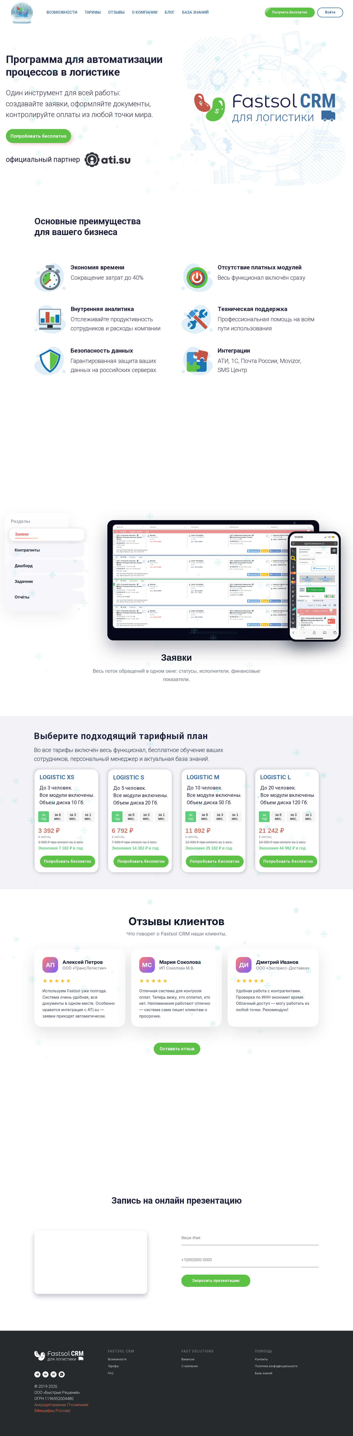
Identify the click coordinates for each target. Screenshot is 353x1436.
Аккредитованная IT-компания (61, 1404)
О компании (144, 12)
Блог (170, 12)
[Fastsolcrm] (37, 1374)
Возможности (62, 12)
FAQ (110, 1373)
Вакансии (187, 1359)
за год (264, 817)
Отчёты (22, 597)
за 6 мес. (278, 817)
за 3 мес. (293, 817)
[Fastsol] (45, 1374)
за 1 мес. (308, 817)
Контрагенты (27, 550)
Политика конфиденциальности (276, 1366)
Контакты (261, 1359)
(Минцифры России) (52, 1410)
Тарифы (93, 12)
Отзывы (116, 12)
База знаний (195, 12)
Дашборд (24, 566)
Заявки (22, 534)
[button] (177, 1049)
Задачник (24, 581)
